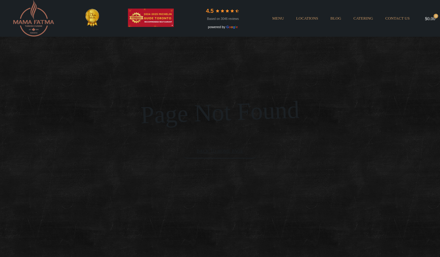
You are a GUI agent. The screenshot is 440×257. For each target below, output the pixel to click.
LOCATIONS (307, 18)
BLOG (335, 18)
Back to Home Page (220, 151)
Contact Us (397, 18)
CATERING (363, 18)
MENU (278, 18)
